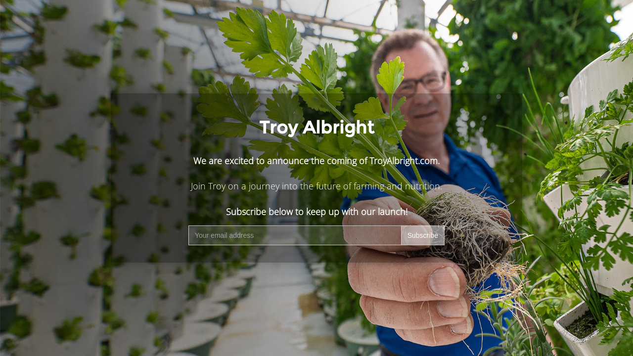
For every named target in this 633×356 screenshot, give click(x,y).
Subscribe (422, 235)
